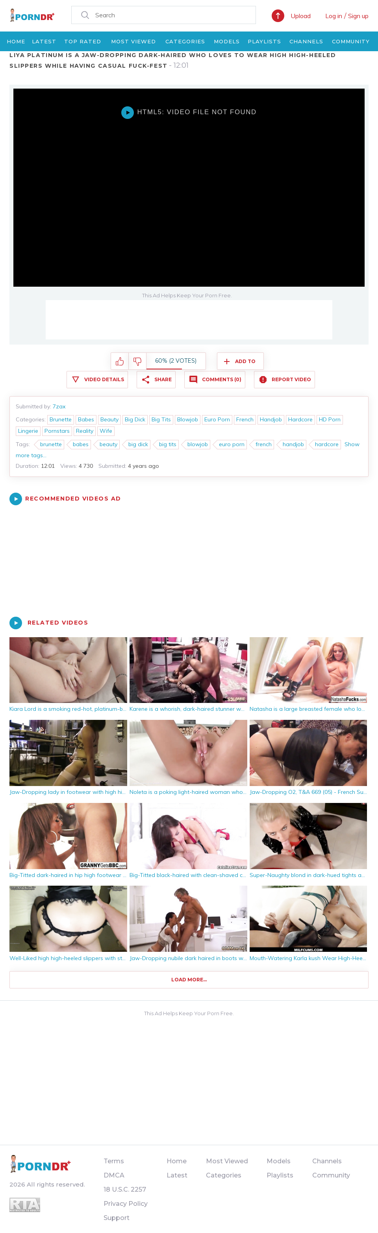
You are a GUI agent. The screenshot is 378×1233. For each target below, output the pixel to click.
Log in (333, 16)
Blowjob (187, 419)
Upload (301, 16)
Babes (86, 419)
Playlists (264, 41)
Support (117, 1218)
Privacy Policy (126, 1203)
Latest (44, 41)
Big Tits (161, 419)
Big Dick (135, 419)
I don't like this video (137, 361)
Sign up (358, 16)
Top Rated (82, 41)
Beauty (109, 419)
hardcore (327, 444)
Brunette (61, 419)
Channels (306, 41)
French (245, 419)
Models (227, 41)
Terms (114, 1161)
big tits (167, 444)
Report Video (291, 379)
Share (163, 379)
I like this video (120, 361)
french (264, 444)
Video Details (104, 379)
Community (351, 41)
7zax (59, 406)
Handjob (271, 419)
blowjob (197, 444)
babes (81, 444)
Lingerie (28, 430)
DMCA (114, 1175)
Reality (84, 430)
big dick (138, 444)
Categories (185, 41)
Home (16, 41)
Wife (106, 430)
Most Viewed (133, 41)
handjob (293, 444)
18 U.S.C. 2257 (125, 1189)
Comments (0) (221, 379)
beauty (108, 444)
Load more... (189, 980)
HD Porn (330, 419)
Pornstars (57, 430)
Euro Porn (217, 419)
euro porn (232, 444)
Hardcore (300, 419)
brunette (51, 444)
